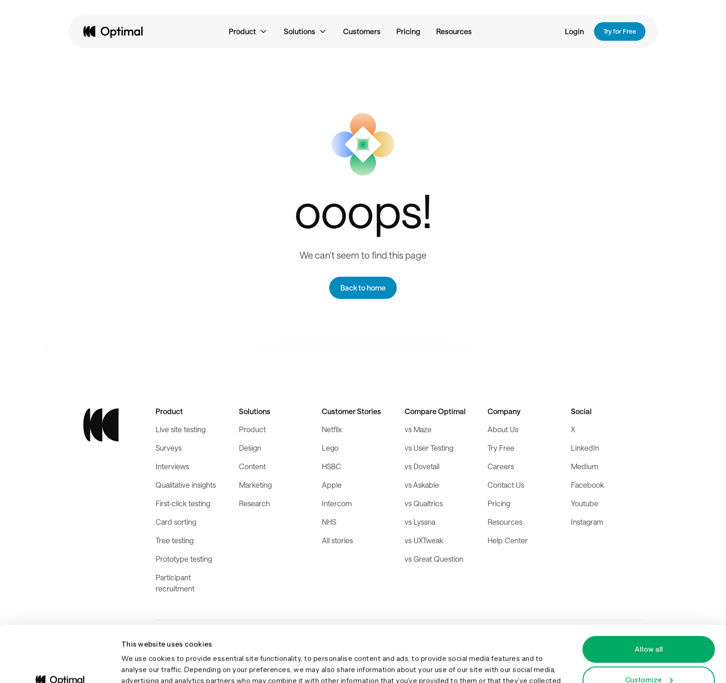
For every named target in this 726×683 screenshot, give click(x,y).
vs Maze (418, 429)
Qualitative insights (186, 484)
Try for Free (619, 31)
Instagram (587, 521)
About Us (503, 429)
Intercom (337, 503)
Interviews (172, 466)
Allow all (648, 596)
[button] (248, 31)
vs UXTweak (424, 540)
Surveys (169, 447)
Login (574, 31)
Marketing (255, 484)
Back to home (363, 287)
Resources (454, 31)
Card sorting (176, 521)
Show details (143, 664)
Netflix (332, 429)
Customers (362, 31)
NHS (329, 521)
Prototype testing (184, 558)
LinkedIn (585, 447)
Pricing (408, 31)
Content (252, 466)
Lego (330, 447)
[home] (113, 31)
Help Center (508, 540)
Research (254, 503)
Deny (648, 657)
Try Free (501, 447)
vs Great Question (434, 558)
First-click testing (183, 503)
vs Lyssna (420, 521)
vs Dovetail (422, 466)
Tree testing (175, 540)
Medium (584, 466)
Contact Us (506, 484)
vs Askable (422, 484)
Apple (332, 484)
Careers (501, 466)
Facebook (587, 484)
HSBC (331, 466)
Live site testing (181, 429)
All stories (337, 540)
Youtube (584, 503)
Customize (649, 626)
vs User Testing (429, 447)
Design (250, 447)
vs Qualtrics (424, 503)
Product (252, 429)
